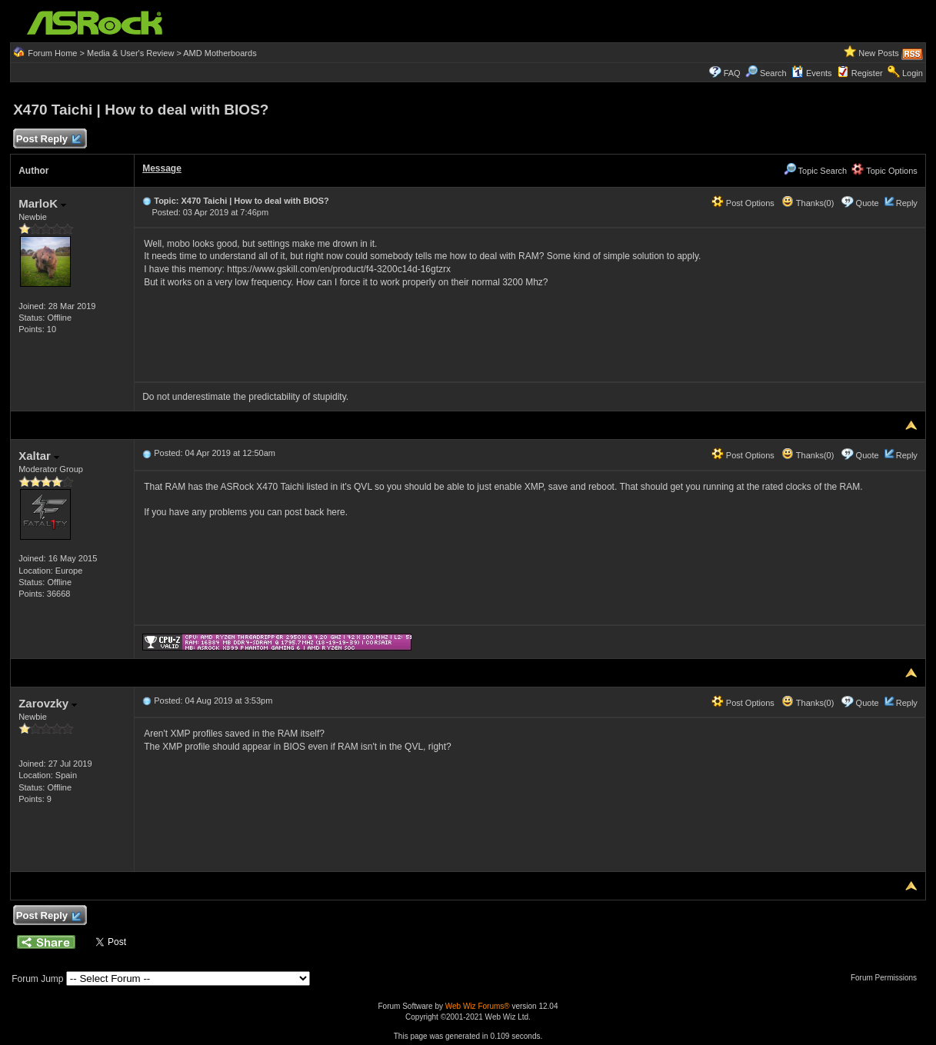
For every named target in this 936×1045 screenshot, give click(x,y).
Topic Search (815, 170)
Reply (907, 203)
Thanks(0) (807, 203)
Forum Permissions (887, 977)
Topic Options (884, 170)
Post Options (742, 203)
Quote (867, 203)
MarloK (42, 203)
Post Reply (47, 139)
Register (867, 73)
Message (162, 168)
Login (912, 73)
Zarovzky (47, 703)
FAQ (732, 73)
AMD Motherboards (219, 53)
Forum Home (52, 53)
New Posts (878, 53)
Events (811, 73)
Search (773, 73)
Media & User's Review (130, 53)
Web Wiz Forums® (477, 1006)
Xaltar (38, 455)
